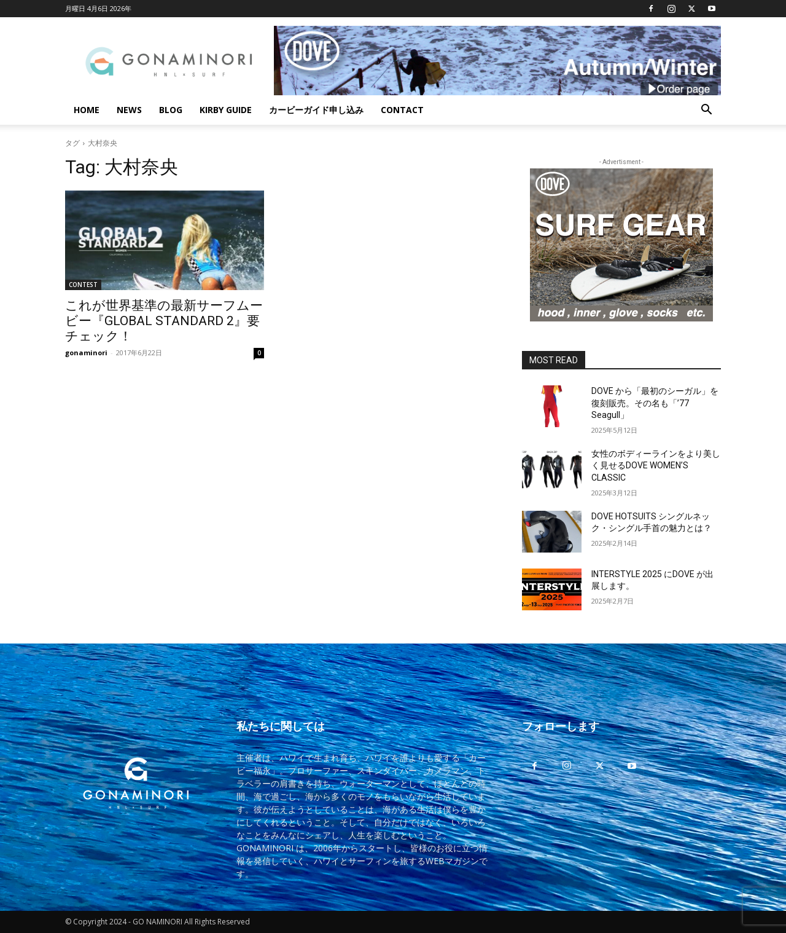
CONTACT (402, 110)
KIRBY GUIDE (226, 110)
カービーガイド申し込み (316, 110)
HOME (86, 110)
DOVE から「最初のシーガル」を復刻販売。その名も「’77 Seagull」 (654, 403)
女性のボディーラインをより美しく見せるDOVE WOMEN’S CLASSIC (655, 465)
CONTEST (83, 284)
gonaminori (86, 352)
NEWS (129, 110)
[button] (706, 111)
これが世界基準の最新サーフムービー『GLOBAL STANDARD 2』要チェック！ (164, 321)
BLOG (170, 110)
